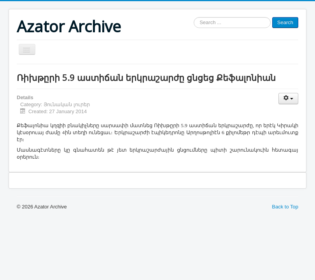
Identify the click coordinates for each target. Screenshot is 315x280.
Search (285, 22)
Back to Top (285, 207)
